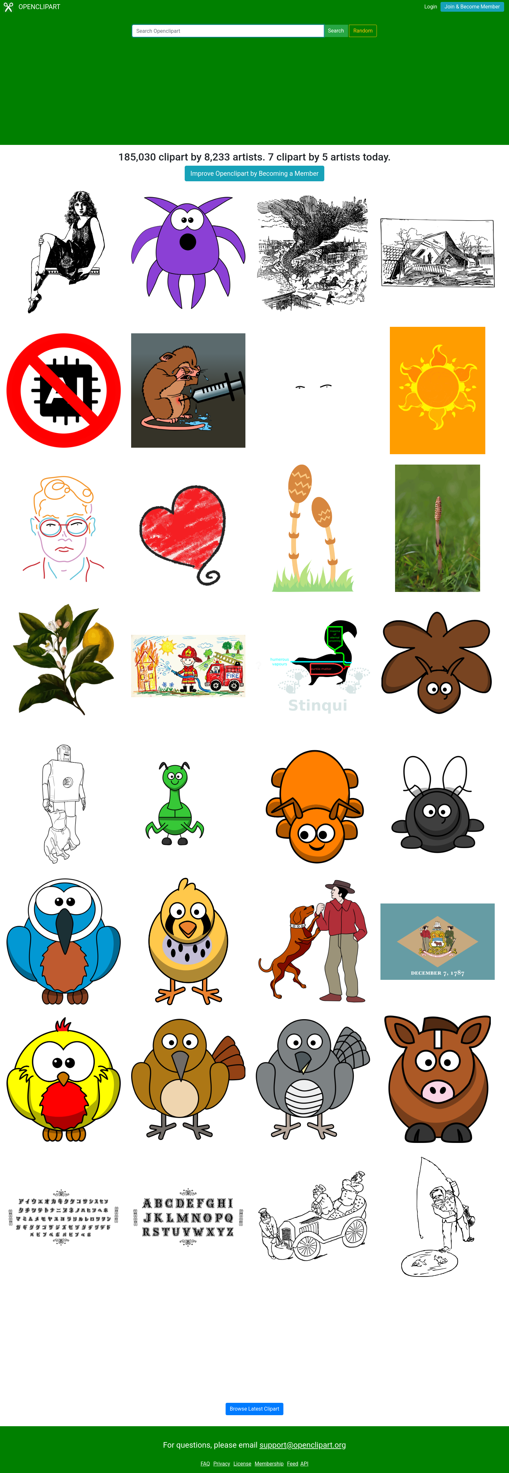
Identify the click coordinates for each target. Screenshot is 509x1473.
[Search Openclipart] (228, 31)
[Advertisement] (254, 90)
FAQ (205, 1464)
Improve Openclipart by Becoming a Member (254, 173)
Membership (269, 1464)
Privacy (221, 1464)
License (242, 1464)
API (304, 1464)
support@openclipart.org (302, 1445)
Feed (292, 1464)
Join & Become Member (472, 7)
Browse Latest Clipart (254, 1409)
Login (430, 7)
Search (336, 31)
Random (363, 31)
